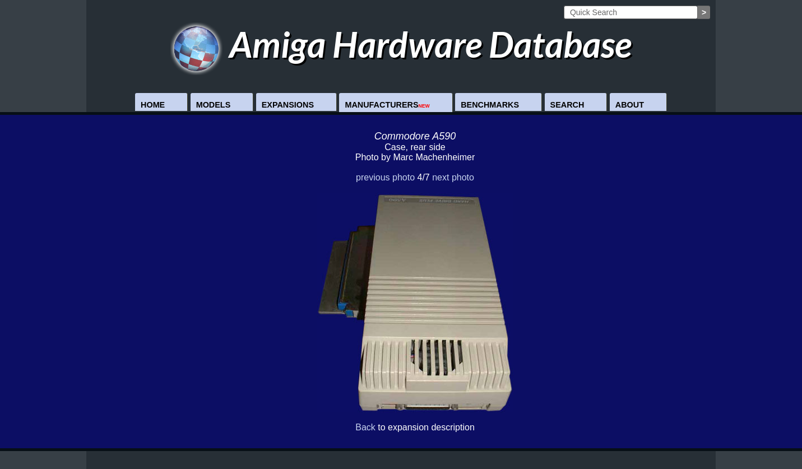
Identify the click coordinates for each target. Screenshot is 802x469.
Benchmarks (490, 104)
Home (153, 104)
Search (567, 104)
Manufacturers (387, 104)
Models (213, 104)
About (629, 104)
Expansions (288, 104)
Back (365, 427)
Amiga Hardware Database (401, 44)
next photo (453, 177)
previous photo (385, 177)
